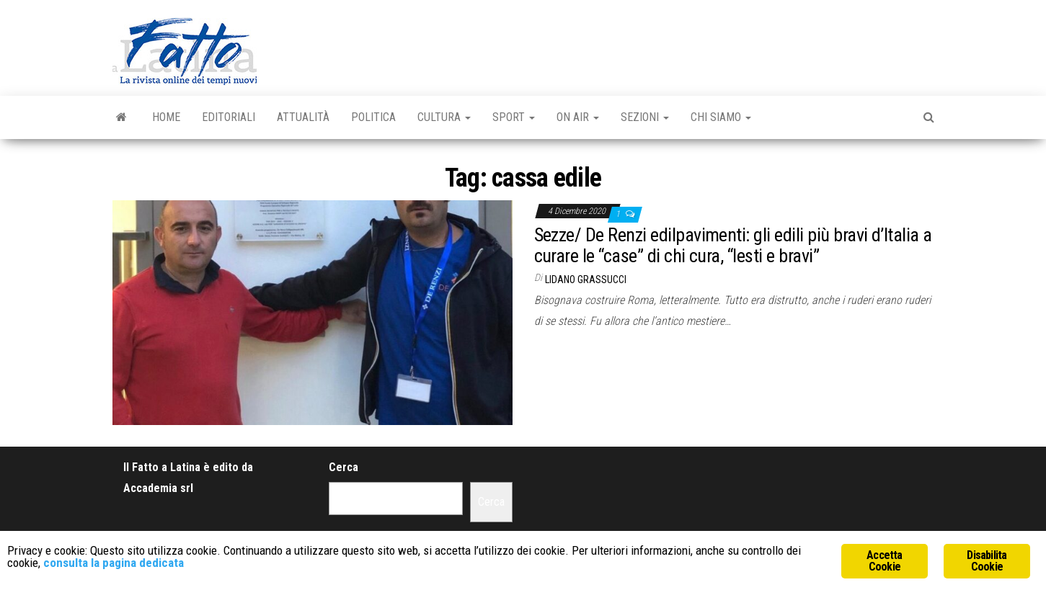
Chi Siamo (721, 117)
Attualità (303, 117)
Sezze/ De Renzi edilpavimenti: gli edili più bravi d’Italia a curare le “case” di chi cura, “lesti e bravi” (733, 245)
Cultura (444, 117)
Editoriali (228, 117)
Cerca (343, 467)
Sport (513, 117)
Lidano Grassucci (585, 279)
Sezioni (645, 117)
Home (166, 117)
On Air (578, 117)
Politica (373, 117)
